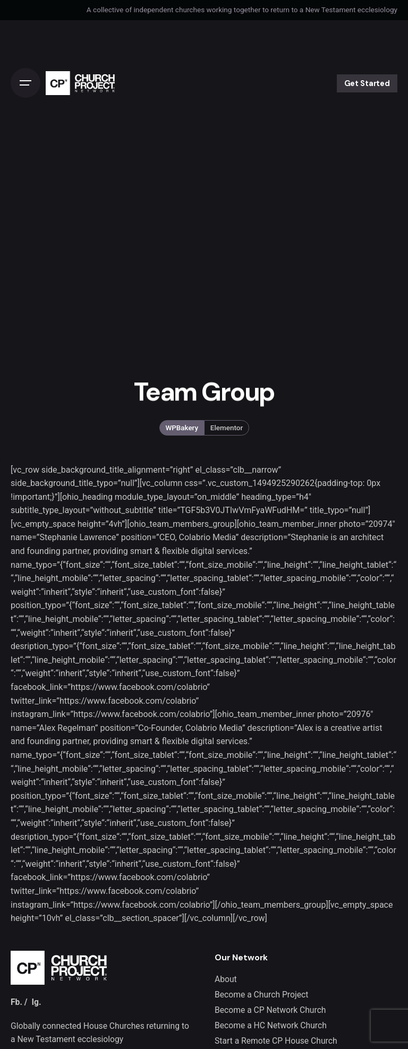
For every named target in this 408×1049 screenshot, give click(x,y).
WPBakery (181, 427)
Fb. (16, 1002)
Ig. (36, 1002)
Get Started (367, 83)
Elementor (226, 427)
